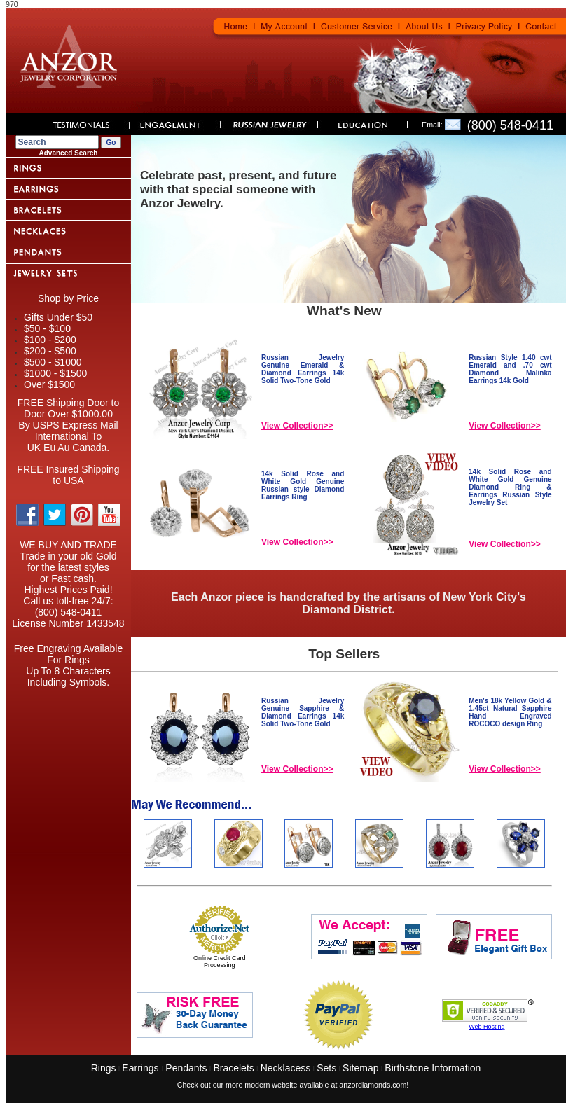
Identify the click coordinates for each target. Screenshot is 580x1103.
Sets (326, 1068)
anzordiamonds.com (372, 1085)
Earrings (141, 1068)
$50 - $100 (47, 328)
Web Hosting (486, 1026)
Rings (103, 1068)
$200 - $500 (50, 350)
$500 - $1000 (53, 362)
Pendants (186, 1068)
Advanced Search (68, 153)
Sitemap (360, 1068)
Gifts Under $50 (58, 317)
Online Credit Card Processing (219, 962)
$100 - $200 (50, 339)
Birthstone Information (433, 1068)
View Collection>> (297, 426)
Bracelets (233, 1068)
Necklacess (286, 1068)
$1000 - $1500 (55, 373)
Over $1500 (49, 384)
